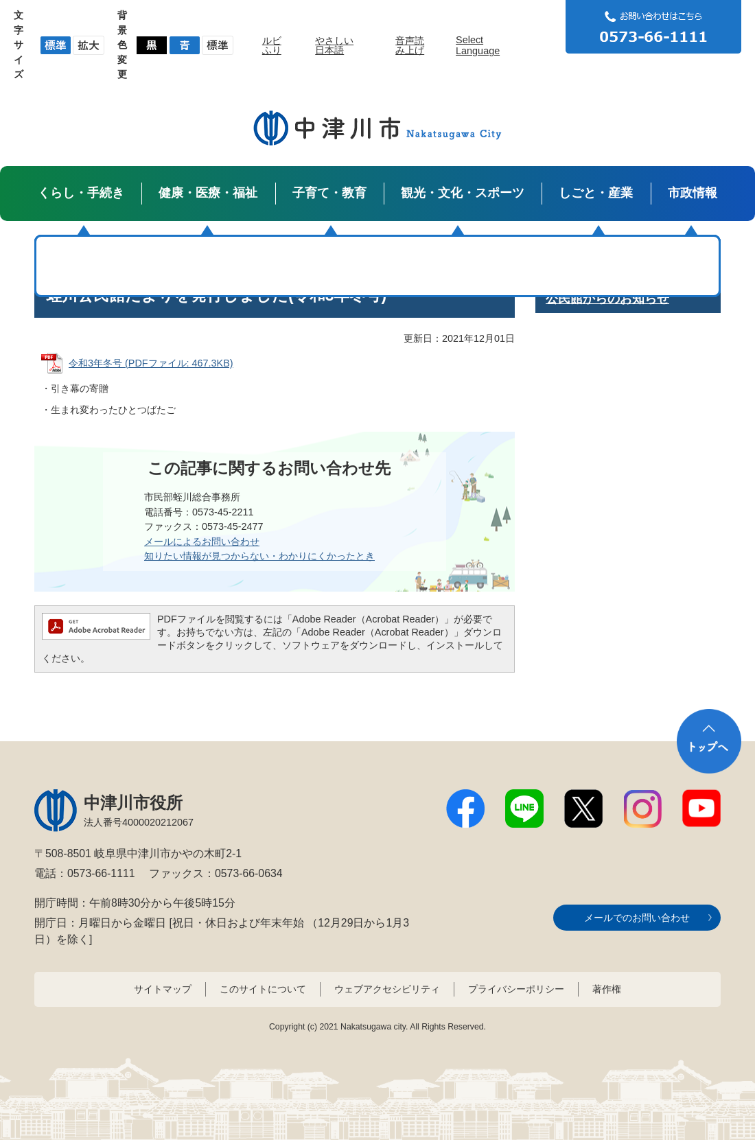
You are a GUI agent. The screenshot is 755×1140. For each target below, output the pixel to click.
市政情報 (692, 193)
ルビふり (271, 45)
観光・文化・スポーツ (462, 193)
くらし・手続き (81, 193)
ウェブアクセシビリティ (387, 989)
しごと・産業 (596, 193)
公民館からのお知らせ (607, 298)
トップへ (709, 741)
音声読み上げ (409, 45)
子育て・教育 (329, 193)
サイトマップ (162, 989)
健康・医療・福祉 (208, 193)
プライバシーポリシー (516, 989)
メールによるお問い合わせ (201, 541)
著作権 (606, 989)
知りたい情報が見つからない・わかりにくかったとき (259, 555)
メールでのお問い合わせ (637, 917)
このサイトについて (263, 989)
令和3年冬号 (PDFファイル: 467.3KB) (151, 363)
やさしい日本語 (334, 45)
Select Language (478, 45)
